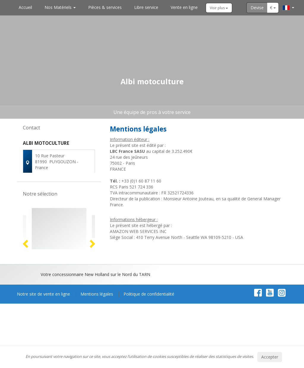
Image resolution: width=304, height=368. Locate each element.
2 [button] (56, 309)
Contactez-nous (59, 186)
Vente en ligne (184, 7)
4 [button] (68, 309)
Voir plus (219, 7)
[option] (59, 261)
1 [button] (50, 309)
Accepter (269, 357)
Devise (257, 7)
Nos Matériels (60, 7)
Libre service (146, 7)
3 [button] (62, 309)
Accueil (25, 7)
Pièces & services (105, 7)
